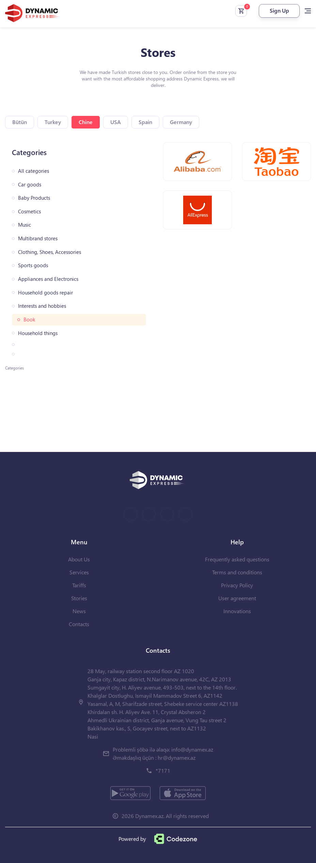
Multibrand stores (38, 238)
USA (115, 121)
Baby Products (34, 198)
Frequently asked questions (237, 559)
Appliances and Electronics (48, 279)
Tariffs (79, 585)
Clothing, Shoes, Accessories (49, 252)
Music (24, 225)
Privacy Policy (237, 585)
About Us (79, 559)
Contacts (79, 623)
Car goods (29, 184)
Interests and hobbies (42, 306)
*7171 (163, 770)
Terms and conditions (237, 572)
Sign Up (279, 10)
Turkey (53, 121)
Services (79, 572)
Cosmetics (29, 211)
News (79, 611)
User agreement (237, 598)
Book (29, 319)
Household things (38, 333)
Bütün (19, 121)
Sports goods (33, 265)
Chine (86, 121)
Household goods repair (45, 292)
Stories (79, 598)
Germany (181, 121)
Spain (145, 121)
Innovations (237, 611)
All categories (33, 171)
